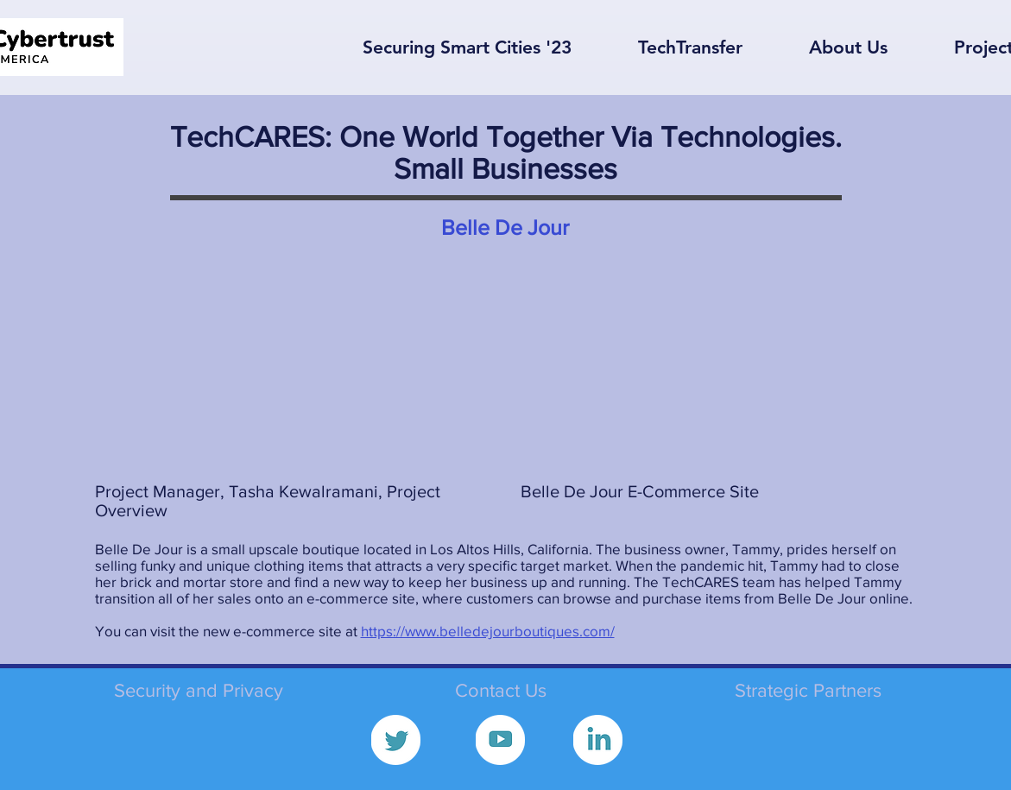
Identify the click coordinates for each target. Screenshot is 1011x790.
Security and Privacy (198, 690)
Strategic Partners (808, 690)
